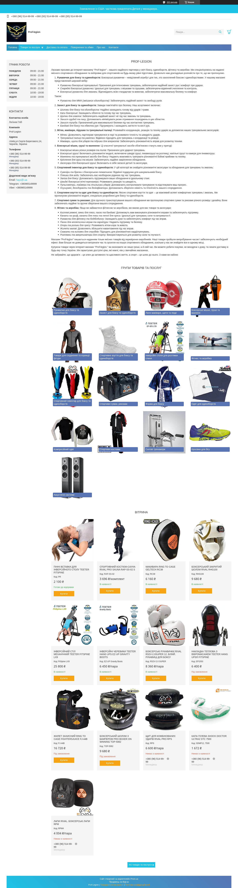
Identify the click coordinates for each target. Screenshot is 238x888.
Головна (12, 47)
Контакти (113, 47)
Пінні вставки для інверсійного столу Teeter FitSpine (71, 569)
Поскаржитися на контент (112, 885)
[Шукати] (220, 32)
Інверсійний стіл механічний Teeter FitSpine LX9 (72, 654)
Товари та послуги (30, 47)
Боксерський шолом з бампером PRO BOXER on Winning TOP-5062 (116, 739)
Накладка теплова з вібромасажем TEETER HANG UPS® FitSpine (210, 654)
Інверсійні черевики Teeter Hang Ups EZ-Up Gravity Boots (118, 654)
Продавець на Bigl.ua (119, 882)
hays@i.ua (21, 180)
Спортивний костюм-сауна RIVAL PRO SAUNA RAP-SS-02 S (117, 568)
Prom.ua (134, 879)
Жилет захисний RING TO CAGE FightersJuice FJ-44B (70, 737)
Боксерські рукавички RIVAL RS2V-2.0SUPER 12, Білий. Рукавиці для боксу (163, 654)
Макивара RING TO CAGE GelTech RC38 (160, 568)
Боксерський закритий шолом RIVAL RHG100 (207, 568)
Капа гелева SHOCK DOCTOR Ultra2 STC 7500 (209, 737)
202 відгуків (172, 2)
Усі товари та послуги (140, 864)
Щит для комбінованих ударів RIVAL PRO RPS (161, 737)
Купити (64, 593)
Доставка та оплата (56, 47)
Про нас (101, 47)
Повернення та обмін (82, 47)
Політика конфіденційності (137, 885)
